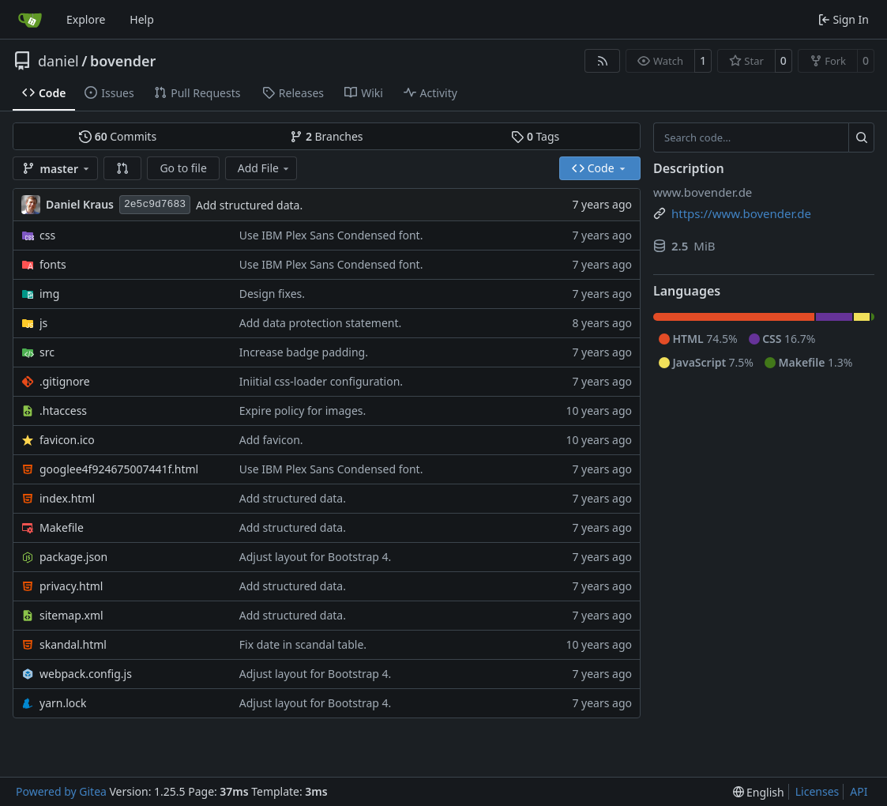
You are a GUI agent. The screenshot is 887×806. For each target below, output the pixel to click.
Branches (326, 136)
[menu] (758, 792)
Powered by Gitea (61, 791)
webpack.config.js (85, 673)
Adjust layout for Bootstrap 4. (315, 556)
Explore (85, 19)
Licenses (817, 791)
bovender (123, 61)
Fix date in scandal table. (302, 644)
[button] (122, 168)
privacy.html (71, 585)
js (43, 322)
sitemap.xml (71, 615)
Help (142, 19)
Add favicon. (271, 439)
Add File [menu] (264, 167)
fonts (52, 264)
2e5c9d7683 (155, 204)
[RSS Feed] (602, 61)
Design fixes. (272, 293)
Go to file (183, 167)
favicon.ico (67, 439)
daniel (58, 61)
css (47, 235)
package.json (73, 556)
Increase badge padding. (303, 352)
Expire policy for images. (302, 410)
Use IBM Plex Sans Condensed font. (331, 235)
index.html (67, 498)
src (46, 352)
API (858, 791)
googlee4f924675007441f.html (118, 468)
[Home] (30, 20)
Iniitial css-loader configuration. (321, 381)
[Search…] (861, 137)
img (49, 293)
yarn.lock (62, 702)
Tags (535, 136)
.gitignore (64, 381)
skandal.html (73, 644)
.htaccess (63, 410)
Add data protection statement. (320, 322)
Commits (117, 136)
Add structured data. (249, 205)
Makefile (61, 527)
